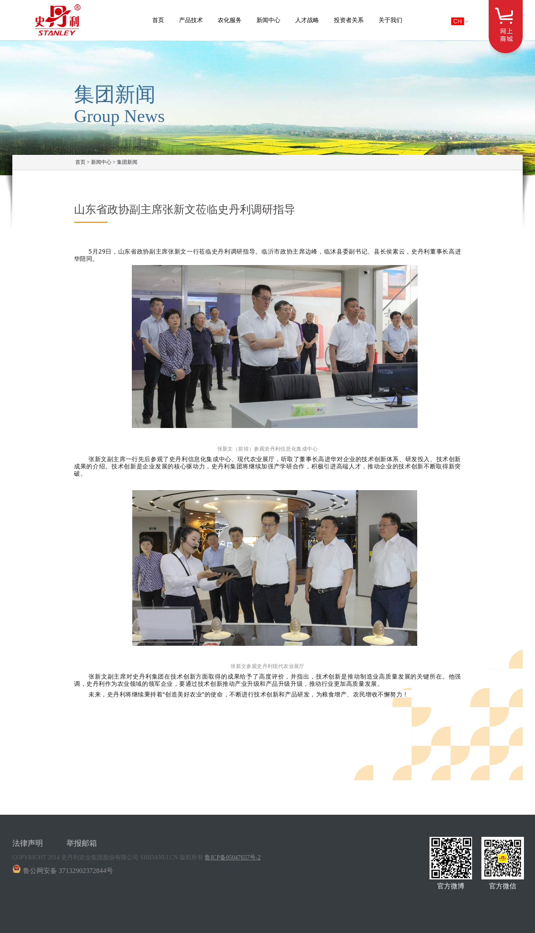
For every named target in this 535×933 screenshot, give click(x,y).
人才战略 (307, 20)
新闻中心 (268, 20)
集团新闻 (127, 162)
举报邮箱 (81, 843)
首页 (158, 20)
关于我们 (390, 20)
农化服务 (230, 20)
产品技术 (191, 20)
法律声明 (27, 843)
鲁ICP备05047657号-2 (232, 857)
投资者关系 (349, 20)
